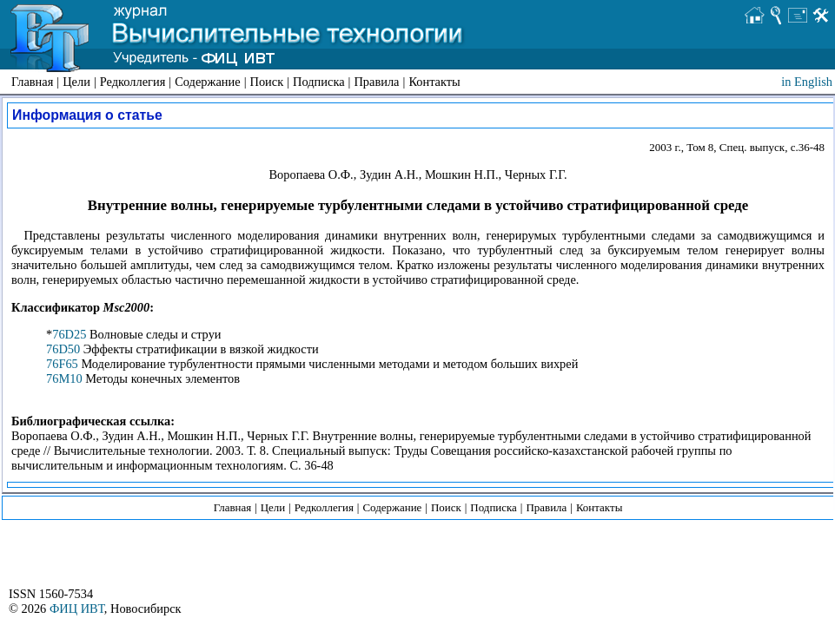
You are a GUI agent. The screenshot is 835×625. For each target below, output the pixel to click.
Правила (376, 82)
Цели (76, 82)
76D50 (63, 349)
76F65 (62, 364)
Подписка (318, 82)
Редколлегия (133, 82)
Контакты (434, 82)
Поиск (267, 82)
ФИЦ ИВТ (77, 608)
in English (806, 82)
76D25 (69, 334)
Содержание (207, 82)
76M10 (64, 378)
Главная (32, 82)
